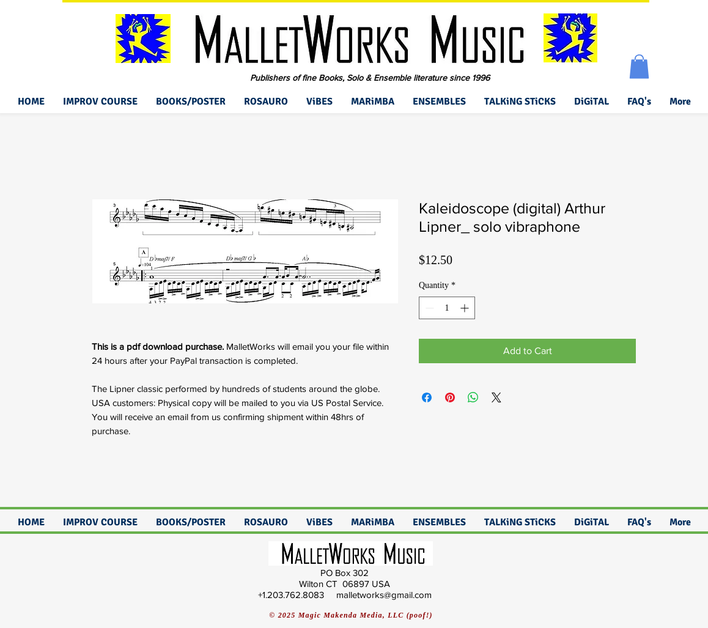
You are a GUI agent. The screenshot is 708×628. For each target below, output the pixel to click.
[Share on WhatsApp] (473, 397)
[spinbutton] (447, 308)
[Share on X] (496, 397)
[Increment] (465, 308)
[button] (639, 66)
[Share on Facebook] (426, 397)
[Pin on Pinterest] (450, 397)
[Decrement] (428, 308)
